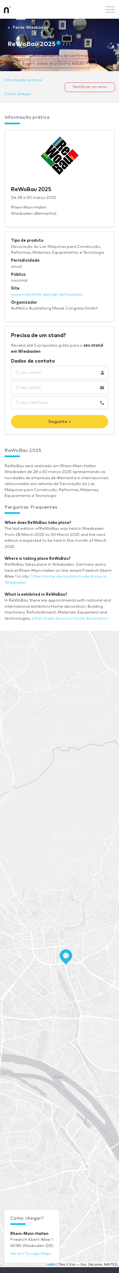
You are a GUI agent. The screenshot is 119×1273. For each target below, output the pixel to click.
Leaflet (50, 1264)
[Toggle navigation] (110, 9)
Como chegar (17, 94)
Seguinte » (59, 421)
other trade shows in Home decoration (69, 619)
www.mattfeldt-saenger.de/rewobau (47, 295)
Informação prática (23, 80)
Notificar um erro (90, 87)
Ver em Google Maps (30, 1254)
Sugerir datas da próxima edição (55, 63)
